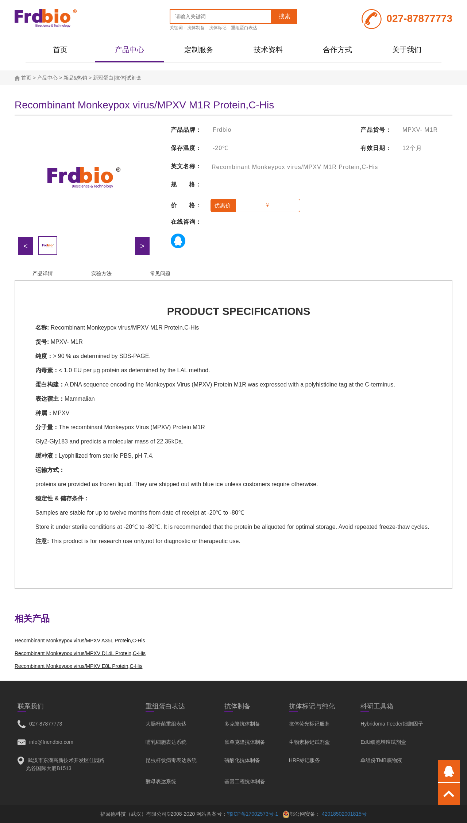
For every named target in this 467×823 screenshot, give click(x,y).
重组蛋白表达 (244, 27)
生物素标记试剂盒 (309, 742)
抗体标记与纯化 (312, 706)
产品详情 (42, 273)
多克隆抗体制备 (242, 724)
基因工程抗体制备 (244, 781)
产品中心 (129, 50)
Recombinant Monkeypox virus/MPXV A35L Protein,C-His (80, 640)
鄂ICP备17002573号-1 (252, 814)
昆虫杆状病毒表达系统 (171, 760)
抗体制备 (196, 27)
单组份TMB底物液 (381, 760)
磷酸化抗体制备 (242, 760)
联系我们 (31, 706)
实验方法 (101, 273)
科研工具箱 (376, 706)
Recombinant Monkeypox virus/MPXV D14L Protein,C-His (80, 653)
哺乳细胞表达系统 (166, 742)
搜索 (284, 16)
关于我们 (406, 50)
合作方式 (337, 50)
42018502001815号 (343, 814)
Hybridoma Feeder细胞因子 (391, 724)
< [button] (25, 246)
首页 (60, 50)
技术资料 (268, 50)
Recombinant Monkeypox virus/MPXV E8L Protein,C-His (78, 666)
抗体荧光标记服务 (309, 724)
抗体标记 (218, 27)
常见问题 (160, 273)
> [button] (142, 246)
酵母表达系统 (161, 781)
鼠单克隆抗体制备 (244, 742)
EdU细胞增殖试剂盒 (383, 742)
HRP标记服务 (304, 760)
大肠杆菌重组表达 (166, 724)
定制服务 (198, 50)
